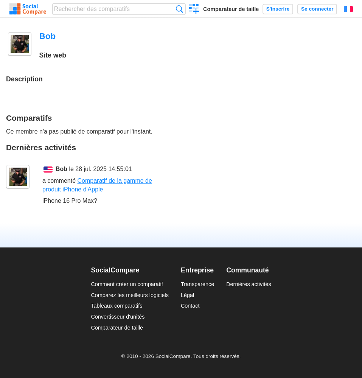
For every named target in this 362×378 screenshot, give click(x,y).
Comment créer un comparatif (127, 284)
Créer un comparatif (194, 10)
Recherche (179, 8)
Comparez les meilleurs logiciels (130, 295)
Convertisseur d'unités (117, 317)
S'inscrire (277, 9)
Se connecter (317, 9)
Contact (190, 306)
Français (348, 9)
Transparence (197, 284)
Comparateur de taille (231, 9)
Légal (187, 295)
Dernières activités (248, 284)
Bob (61, 169)
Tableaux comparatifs (116, 306)
